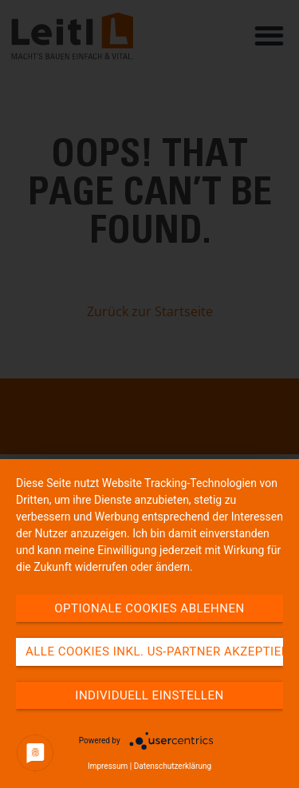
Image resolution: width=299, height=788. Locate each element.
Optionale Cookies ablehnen (149, 608)
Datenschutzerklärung (172, 766)
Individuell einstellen (149, 695)
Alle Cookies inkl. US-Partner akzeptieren (154, 651)
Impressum (108, 766)
